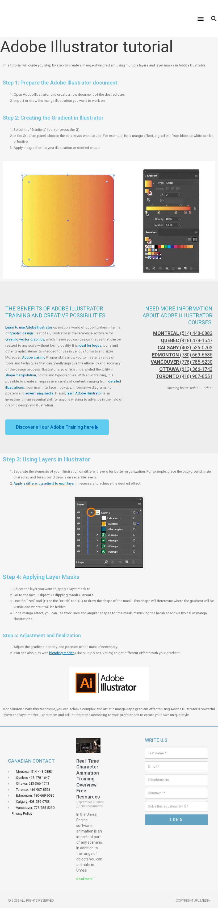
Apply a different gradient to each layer (44, 483)
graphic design (21, 333)
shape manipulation (20, 375)
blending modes (61, 653)
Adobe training (33, 357)
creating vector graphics (24, 339)
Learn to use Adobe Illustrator (28, 327)
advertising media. (39, 393)
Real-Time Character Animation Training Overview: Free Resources (88, 779)
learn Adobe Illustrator (84, 393)
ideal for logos (89, 345)
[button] (201, 19)
